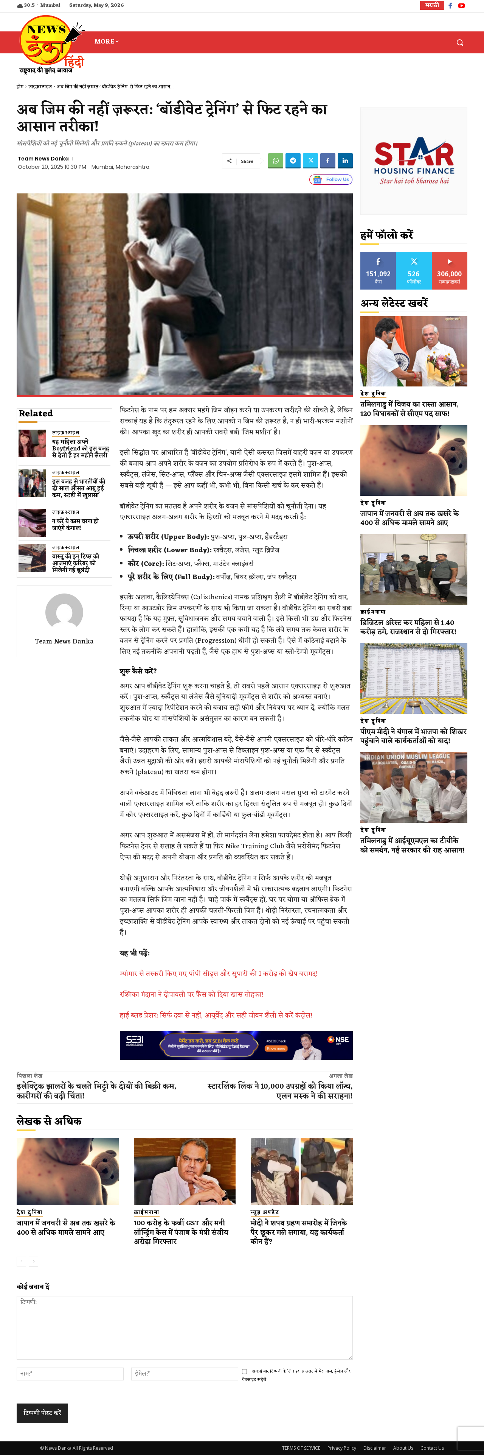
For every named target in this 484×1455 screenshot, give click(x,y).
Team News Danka (43, 158)
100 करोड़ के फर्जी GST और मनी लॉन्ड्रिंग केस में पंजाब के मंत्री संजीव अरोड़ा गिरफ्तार (184, 1232)
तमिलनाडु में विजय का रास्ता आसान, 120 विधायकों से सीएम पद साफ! (412, 409)
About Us (403, 1448)
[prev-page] (21, 1262)
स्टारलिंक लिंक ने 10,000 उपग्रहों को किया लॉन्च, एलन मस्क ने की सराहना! (280, 1091)
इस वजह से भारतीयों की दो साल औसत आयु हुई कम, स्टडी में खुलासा (78, 489)
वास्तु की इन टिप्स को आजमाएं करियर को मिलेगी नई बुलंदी (75, 564)
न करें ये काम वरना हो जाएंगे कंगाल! (75, 525)
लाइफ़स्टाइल (40, 87)
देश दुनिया (30, 1213)
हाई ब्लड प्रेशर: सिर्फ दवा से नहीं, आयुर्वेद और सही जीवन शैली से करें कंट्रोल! (216, 1015)
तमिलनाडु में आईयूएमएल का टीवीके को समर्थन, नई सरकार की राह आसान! (411, 859)
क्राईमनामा (147, 1213)
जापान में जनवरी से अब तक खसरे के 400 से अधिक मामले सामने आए (64, 1232)
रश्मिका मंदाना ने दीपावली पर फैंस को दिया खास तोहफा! (192, 995)
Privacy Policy (341, 1448)
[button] (460, 42)
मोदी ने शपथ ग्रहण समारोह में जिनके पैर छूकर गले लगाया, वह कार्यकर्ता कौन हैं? (296, 1232)
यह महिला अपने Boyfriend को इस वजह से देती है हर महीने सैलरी (80, 449)
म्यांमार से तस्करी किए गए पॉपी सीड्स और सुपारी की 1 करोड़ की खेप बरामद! (219, 974)
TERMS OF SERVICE (301, 1448)
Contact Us (432, 1448)
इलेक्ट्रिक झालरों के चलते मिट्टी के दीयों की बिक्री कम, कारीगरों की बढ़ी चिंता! (97, 1091)
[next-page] (33, 1262)
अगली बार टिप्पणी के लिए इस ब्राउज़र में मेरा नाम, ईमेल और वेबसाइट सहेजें (296, 1375)
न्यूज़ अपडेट (265, 1213)
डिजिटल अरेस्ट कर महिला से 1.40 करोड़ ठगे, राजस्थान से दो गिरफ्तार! (410, 628)
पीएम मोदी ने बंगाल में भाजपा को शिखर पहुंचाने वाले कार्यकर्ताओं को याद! (409, 741)
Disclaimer (374, 1448)
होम (20, 87)
